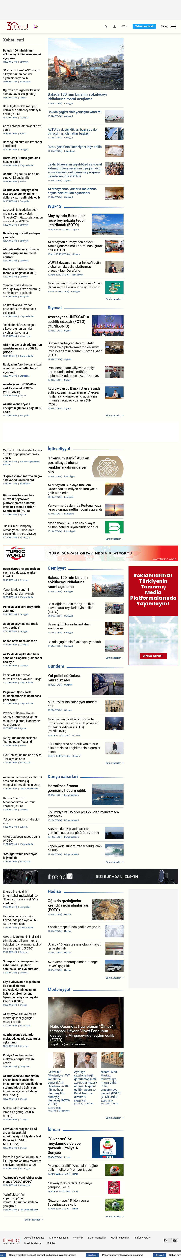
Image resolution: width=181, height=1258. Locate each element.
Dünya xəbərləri (63, 776)
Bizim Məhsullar (97, 1237)
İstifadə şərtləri (142, 1237)
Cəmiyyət (57, 568)
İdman (54, 1129)
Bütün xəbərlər (113, 299)
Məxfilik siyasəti (33, 1243)
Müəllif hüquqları (120, 1237)
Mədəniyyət (59, 989)
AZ (123, 26)
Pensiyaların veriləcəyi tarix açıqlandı (141, 1255)
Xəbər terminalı (144, 26)
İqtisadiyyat (59, 448)
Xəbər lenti (13, 39)
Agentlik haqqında (34, 1237)
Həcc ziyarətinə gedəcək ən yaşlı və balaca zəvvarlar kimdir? (61, 1255)
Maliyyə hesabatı (58, 1237)
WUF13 (55, 206)
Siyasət (55, 307)
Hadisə (54, 891)
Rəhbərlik (78, 1237)
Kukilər (51, 1243)
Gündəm (56, 666)
